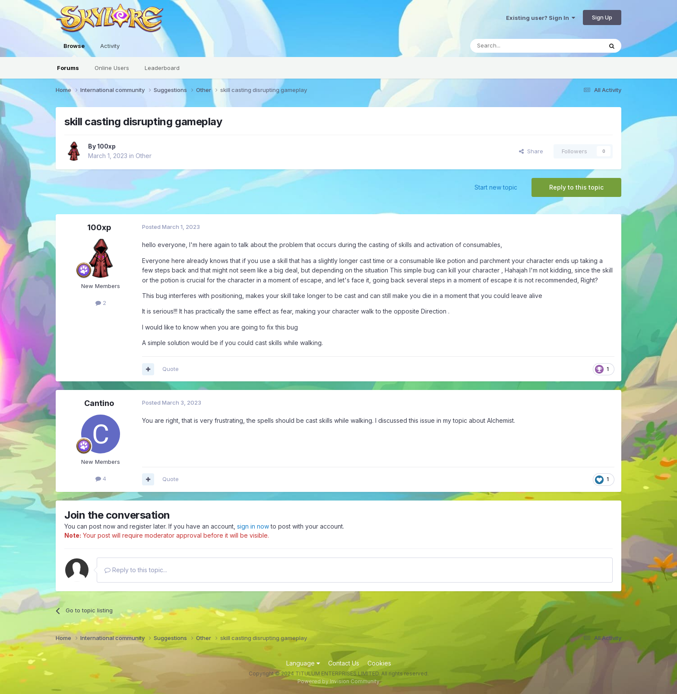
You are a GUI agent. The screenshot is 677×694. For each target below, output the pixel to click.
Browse (74, 49)
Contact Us (343, 663)
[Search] (514, 46)
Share (531, 151)
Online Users (112, 67)
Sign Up (602, 17)
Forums (68, 67)
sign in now (253, 526)
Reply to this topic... (135, 570)
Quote (170, 368)
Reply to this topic (576, 187)
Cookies (379, 663)
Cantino (99, 403)
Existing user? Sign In (540, 17)
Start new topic (496, 187)
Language (303, 663)
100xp (106, 146)
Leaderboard (162, 67)
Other (144, 155)
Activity (110, 45)
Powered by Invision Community (338, 681)
